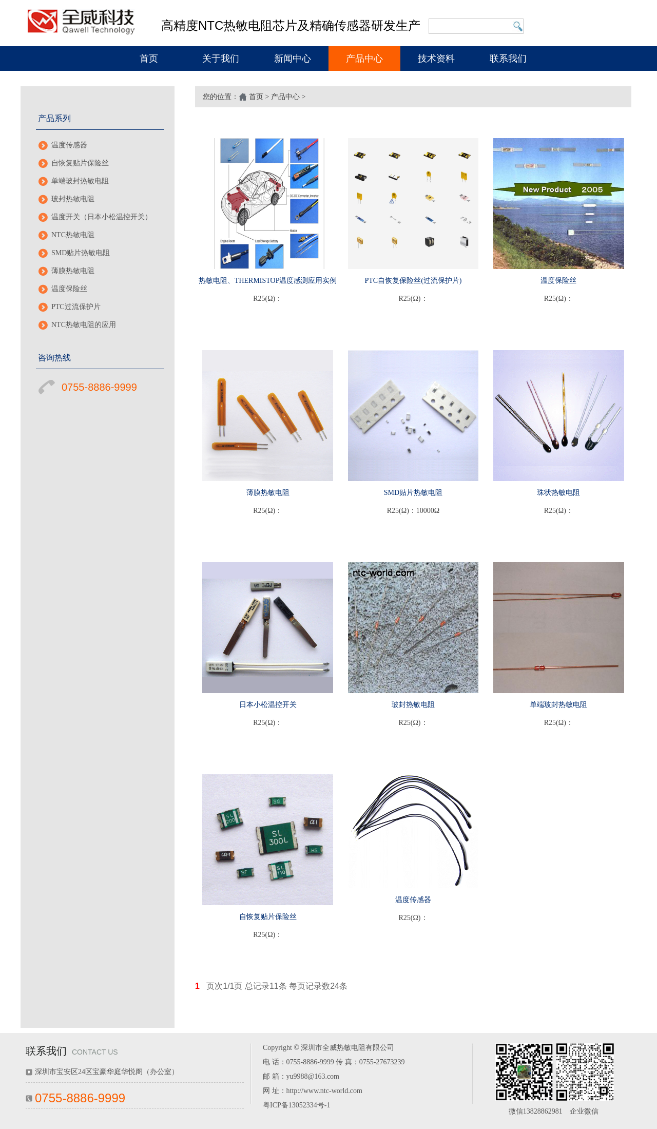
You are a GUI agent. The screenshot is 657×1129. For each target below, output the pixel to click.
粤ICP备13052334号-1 (296, 1105)
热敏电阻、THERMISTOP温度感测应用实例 (268, 280)
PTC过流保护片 (76, 307)
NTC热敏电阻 (72, 235)
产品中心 (364, 58)
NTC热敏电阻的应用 (83, 325)
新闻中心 (292, 58)
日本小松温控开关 (268, 705)
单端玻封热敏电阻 (80, 181)
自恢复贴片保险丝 (80, 163)
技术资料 (436, 58)
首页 (149, 58)
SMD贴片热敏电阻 (80, 253)
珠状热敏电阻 (558, 492)
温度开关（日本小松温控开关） (101, 217)
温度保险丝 (69, 289)
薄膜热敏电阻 (72, 271)
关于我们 (220, 58)
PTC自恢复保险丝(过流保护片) (412, 280)
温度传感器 (69, 145)
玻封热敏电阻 (72, 199)
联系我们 (508, 58)
